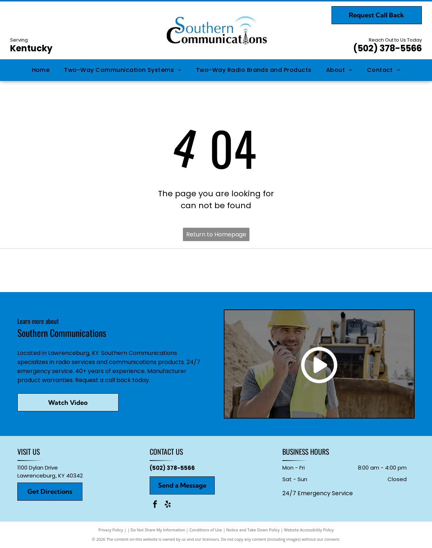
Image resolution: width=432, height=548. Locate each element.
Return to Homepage (216, 234)
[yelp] (167, 505)
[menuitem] (41, 70)
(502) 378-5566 (387, 48)
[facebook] (155, 505)
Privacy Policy (110, 529)
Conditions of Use (205, 529)
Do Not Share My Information (158, 529)
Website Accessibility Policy (309, 529)
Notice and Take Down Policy (253, 529)
